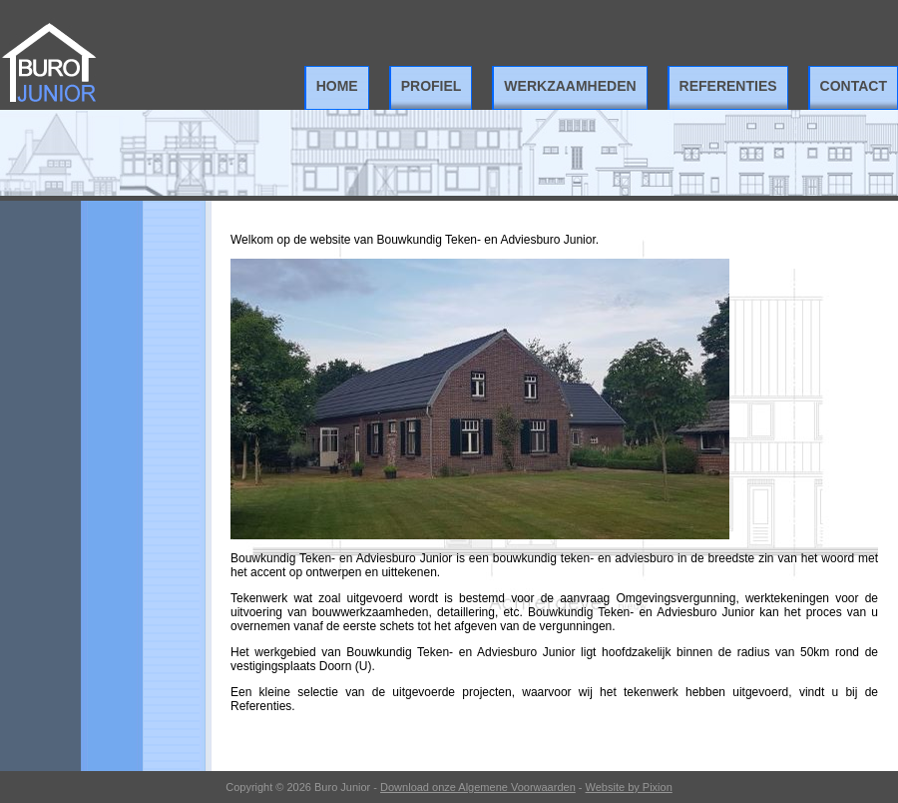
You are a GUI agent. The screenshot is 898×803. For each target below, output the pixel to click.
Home (337, 86)
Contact (853, 86)
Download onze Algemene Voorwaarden (478, 787)
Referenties (728, 86)
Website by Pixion (629, 787)
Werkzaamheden (570, 86)
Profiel (431, 86)
